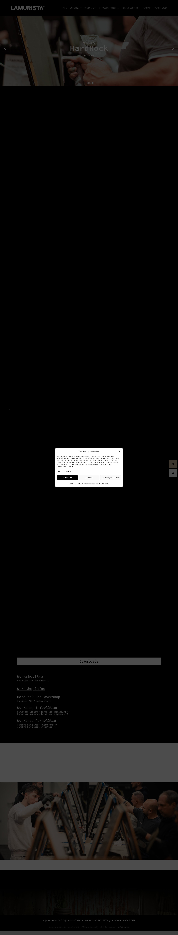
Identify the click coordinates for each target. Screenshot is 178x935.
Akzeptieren (67, 478)
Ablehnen (89, 478)
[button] (120, 451)
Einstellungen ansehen (110, 478)
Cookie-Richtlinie (76, 483)
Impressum (104, 483)
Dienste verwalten (65, 471)
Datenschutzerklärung (92, 483)
